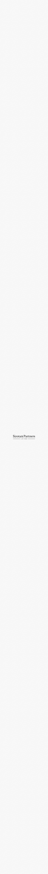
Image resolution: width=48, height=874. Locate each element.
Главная (4, 12)
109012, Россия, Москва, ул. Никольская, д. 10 (24, 834)
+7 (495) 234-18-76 (31, 847)
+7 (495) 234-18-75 (9, 847)
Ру (35, 3)
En (38, 3)
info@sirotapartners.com (12, 855)
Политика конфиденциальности (12, 871)
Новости (13, 12)
